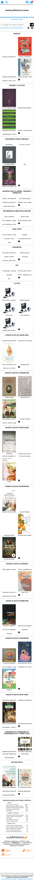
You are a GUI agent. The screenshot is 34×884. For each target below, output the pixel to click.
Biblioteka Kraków (17, 19)
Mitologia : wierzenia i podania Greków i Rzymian (16, 806)
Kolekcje (20, 27)
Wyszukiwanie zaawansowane (9, 27)
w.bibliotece (16, 842)
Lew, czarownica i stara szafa (12, 804)
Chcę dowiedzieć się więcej (8, 879)
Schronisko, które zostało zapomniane (14, 831)
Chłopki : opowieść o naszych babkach (14, 816)
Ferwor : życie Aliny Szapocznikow (13, 830)
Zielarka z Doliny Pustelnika (12, 821)
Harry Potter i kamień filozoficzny (13, 809)
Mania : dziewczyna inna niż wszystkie (14, 828)
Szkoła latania (9, 810)
